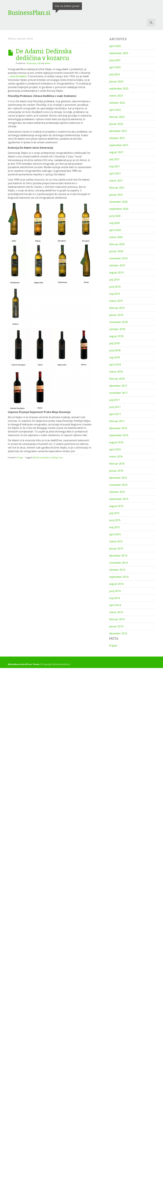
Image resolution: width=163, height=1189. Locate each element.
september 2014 (118, 577)
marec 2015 (116, 541)
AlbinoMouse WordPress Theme (24, 664)
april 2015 (115, 534)
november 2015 (118, 485)
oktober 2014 (117, 569)
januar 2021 (116, 194)
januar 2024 (116, 81)
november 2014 (118, 562)
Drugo (20, 457)
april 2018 (115, 364)
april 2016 (115, 449)
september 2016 (118, 435)
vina (61, 457)
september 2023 (118, 88)
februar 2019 (117, 308)
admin (48, 63)
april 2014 (115, 605)
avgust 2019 (116, 272)
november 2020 (118, 201)
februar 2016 (117, 463)
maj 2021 (114, 166)
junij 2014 (114, 591)
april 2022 (115, 109)
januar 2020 (116, 251)
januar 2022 (116, 124)
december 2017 (118, 385)
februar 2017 (117, 421)
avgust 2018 (116, 336)
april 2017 (115, 414)
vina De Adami (18, 76)
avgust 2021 (116, 152)
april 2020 (115, 230)
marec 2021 (116, 180)
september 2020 (118, 209)
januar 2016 (116, 470)
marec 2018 (116, 371)
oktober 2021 (117, 138)
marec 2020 (116, 237)
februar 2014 (117, 619)
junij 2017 (114, 407)
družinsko (45, 457)
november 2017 (118, 393)
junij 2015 (114, 520)
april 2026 (115, 46)
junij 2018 (114, 350)
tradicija (54, 457)
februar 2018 (117, 378)
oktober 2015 (117, 492)
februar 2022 (117, 117)
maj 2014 (114, 598)
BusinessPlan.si (29, 12)
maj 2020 (114, 223)
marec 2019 (116, 301)
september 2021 (118, 145)
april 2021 (115, 173)
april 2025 (115, 67)
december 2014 (118, 555)
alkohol (35, 457)
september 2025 (118, 53)
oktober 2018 (117, 329)
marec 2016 (116, 456)
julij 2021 (114, 159)
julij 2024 (114, 74)
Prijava (113, 645)
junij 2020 (114, 216)
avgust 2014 (116, 584)
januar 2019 (116, 315)
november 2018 (118, 322)
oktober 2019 (117, 265)
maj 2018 (114, 357)
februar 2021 (117, 187)
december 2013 (118, 633)
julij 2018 (114, 343)
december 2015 (118, 477)
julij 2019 (114, 279)
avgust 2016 (116, 442)
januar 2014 (116, 626)
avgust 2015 (116, 506)
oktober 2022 (117, 102)
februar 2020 (117, 244)
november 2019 (118, 258)
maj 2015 (114, 527)
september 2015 (118, 499)
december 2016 (118, 428)
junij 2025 (114, 60)
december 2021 (118, 131)
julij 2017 (114, 400)
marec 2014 (116, 612)
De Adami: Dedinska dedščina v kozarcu (44, 54)
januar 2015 (116, 548)
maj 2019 (114, 293)
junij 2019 (114, 286)
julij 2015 (114, 513)
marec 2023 (116, 95)
